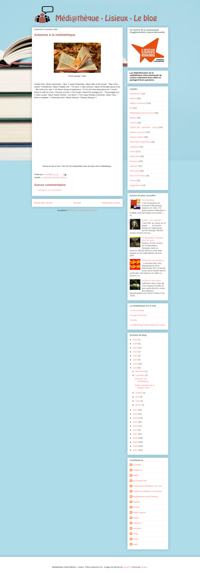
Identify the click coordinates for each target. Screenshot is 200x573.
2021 (135, 356)
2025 (135, 339)
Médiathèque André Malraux (145, 496)
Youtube (133, 320)
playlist (64, 177)
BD (131, 108)
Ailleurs (133, 98)
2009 (135, 442)
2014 (135, 422)
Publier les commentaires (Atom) (83, 210)
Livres (132, 151)
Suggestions (135, 185)
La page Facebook (138, 315)
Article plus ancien (111, 203)
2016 (135, 414)
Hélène (136, 475)
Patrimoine (135, 171)
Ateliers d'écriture (138, 103)
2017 (135, 410)
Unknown (137, 523)
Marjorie (136, 502)
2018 (135, 368)
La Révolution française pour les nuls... (152, 239)
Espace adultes (137, 137)
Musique (56, 177)
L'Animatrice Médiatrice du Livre (147, 486)
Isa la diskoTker (140, 481)
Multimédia (135, 156)
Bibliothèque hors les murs (142, 113)
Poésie (133, 180)
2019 (135, 364)
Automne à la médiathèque (142, 380)
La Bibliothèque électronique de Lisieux (148, 325)
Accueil (77, 203)
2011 (135, 434)
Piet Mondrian (148, 200)
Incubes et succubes (151, 280)
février (138, 405)
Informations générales (140, 142)
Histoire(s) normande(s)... (153, 260)
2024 (135, 343)
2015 (135, 418)
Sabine (136, 518)
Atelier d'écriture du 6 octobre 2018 (144, 386)
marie (135, 544)
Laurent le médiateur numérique (147, 491)
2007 (135, 450)
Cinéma (133, 122)
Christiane (137, 470)
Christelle (137, 465)
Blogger (144, 567)
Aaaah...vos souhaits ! (152, 220)
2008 (135, 446)
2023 (135, 348)
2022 (135, 352)
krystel (136, 539)
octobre (139, 393)
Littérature (134, 147)
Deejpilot (126, 567)
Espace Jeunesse (138, 132)
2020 (135, 359)
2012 (135, 430)
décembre (140, 371)
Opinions (134, 166)
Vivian (135, 534)
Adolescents (135, 93)
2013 (135, 426)
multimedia (46, 177)
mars (137, 401)
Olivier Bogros (139, 512)
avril (137, 397)
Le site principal (137, 310)
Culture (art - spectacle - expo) (144, 127)
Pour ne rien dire (137, 175)
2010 (135, 438)
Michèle (136, 507)
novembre (140, 375)
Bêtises (133, 118)
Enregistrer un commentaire (49, 190)
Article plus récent (43, 203)
